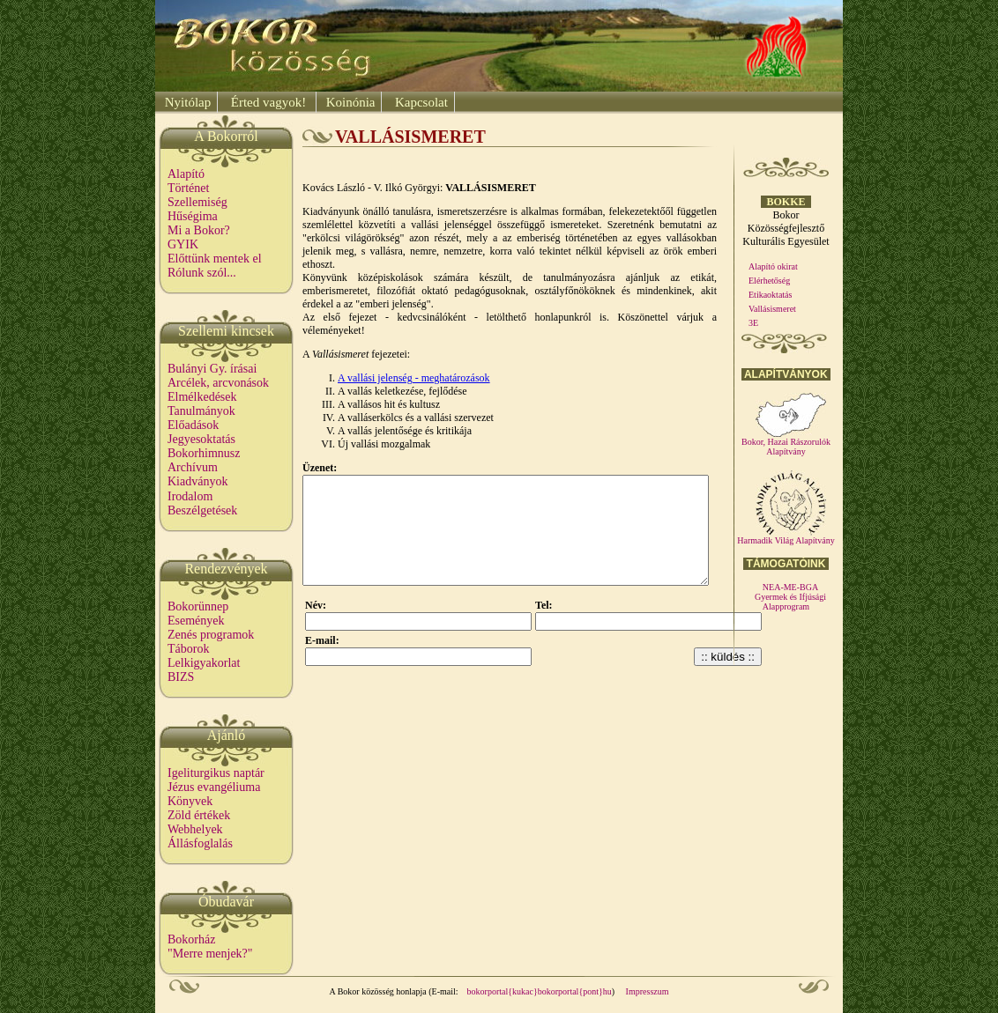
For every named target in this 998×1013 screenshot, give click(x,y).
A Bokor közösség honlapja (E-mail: (394, 991)
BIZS (181, 677)
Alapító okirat (773, 266)
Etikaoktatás (770, 294)
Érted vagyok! (268, 102)
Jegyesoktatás (201, 439)
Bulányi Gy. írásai (212, 368)
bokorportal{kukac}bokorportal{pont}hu (539, 991)
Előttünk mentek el (215, 258)
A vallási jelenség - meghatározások (414, 378)
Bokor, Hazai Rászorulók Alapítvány (785, 442)
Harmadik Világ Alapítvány (785, 536)
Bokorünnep (198, 606)
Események (196, 620)
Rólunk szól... (202, 272)
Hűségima (193, 216)
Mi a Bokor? (199, 230)
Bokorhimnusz (204, 453)
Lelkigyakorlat (204, 662)
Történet (188, 188)
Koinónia (349, 102)
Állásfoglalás (200, 843)
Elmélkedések (202, 396)
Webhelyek (195, 829)
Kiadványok (197, 481)
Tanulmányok (201, 411)
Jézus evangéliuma (214, 787)
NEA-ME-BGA (790, 587)
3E (753, 323)
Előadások (193, 425)
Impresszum (647, 991)
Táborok (188, 648)
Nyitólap (186, 102)
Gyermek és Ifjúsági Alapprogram (790, 601)
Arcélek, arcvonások (218, 382)
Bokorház (191, 939)
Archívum (193, 467)
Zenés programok (211, 634)
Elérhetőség (769, 280)
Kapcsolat (419, 102)
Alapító (186, 174)
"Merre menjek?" (210, 953)
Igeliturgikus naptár (216, 773)
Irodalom (190, 496)
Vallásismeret (772, 309)
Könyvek (190, 801)
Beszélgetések (202, 510)
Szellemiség (197, 202)
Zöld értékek (199, 815)
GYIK (183, 244)
